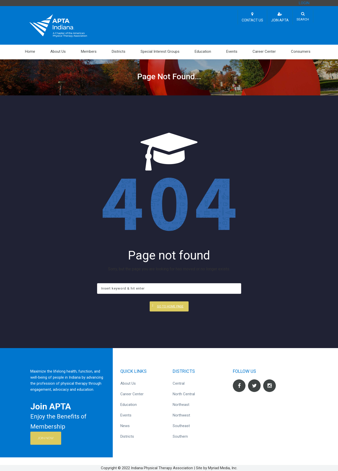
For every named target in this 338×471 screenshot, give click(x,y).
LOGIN (304, 3)
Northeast (181, 404)
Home (30, 51)
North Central (184, 394)
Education (203, 51)
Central (179, 383)
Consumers (300, 51)
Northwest (181, 415)
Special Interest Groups (160, 51)
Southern (180, 436)
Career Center (264, 51)
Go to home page (170, 306)
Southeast (181, 426)
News (125, 426)
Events (231, 51)
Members (89, 51)
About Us (58, 51)
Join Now (46, 438)
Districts (118, 51)
